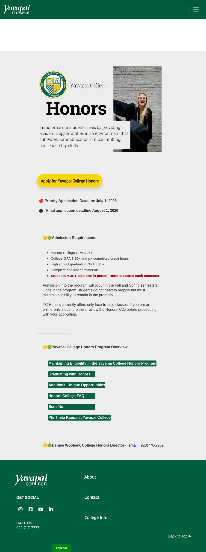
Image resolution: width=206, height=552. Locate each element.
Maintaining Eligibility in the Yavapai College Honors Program (102, 363)
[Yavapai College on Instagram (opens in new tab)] (20, 509)
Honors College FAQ (66, 396)
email (133, 445)
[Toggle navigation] (195, 9)
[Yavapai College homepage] (17, 9)
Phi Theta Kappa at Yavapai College (79, 417)
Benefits (55, 407)
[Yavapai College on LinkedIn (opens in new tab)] (51, 509)
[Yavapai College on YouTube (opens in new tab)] (41, 509)
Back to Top (179, 536)
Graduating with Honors (69, 374)
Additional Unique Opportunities (76, 385)
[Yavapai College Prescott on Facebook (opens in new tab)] (30, 509)
